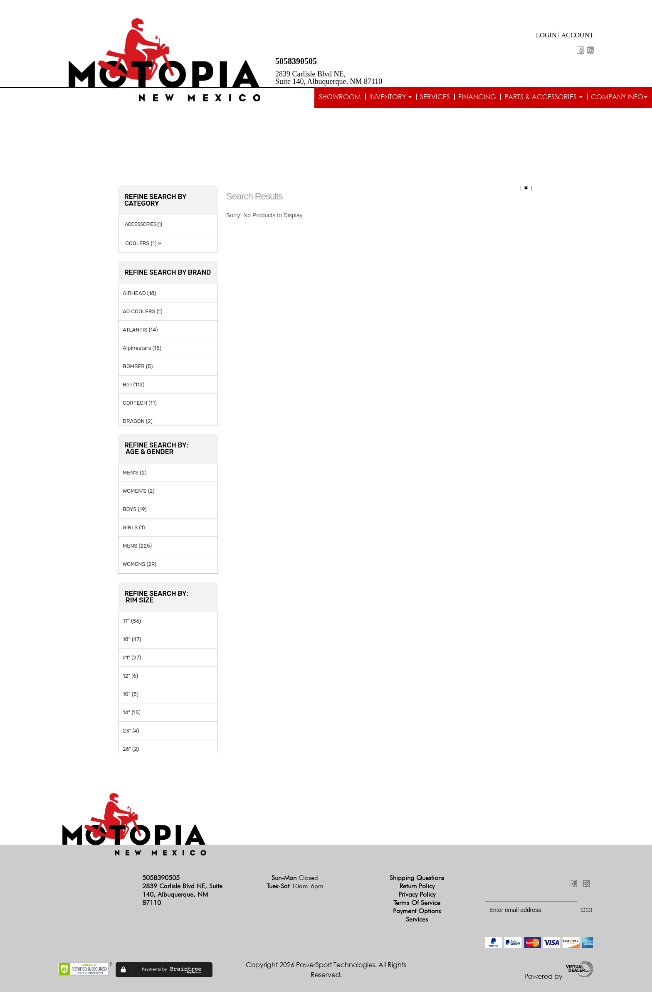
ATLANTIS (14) (140, 330)
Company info (619, 97)
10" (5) (130, 694)
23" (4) (131, 731)
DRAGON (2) (138, 421)
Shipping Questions (417, 878)
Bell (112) (133, 385)
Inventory (390, 97)
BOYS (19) (135, 509)
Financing (477, 97)
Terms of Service (416, 903)
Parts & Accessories (543, 97)
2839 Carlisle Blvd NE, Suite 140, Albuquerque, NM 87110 (328, 78)
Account (577, 35)
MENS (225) (137, 546)
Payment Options (417, 912)
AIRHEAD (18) (139, 293)
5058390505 (296, 61)
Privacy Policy (416, 895)
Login (546, 35)
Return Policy (417, 887)
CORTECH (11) (140, 403)
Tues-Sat (295, 887)
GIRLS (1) (134, 528)
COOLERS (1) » (142, 244)
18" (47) (132, 640)
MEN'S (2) (134, 473)
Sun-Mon (295, 878)
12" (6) (130, 676)
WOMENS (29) (139, 564)
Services (435, 97)
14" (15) (132, 713)
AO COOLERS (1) (143, 312)
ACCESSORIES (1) (143, 225)
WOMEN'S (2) (138, 491)
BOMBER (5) (138, 367)
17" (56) (132, 621)
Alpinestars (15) (142, 348)
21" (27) (132, 658)
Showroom (340, 97)
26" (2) (131, 749)
